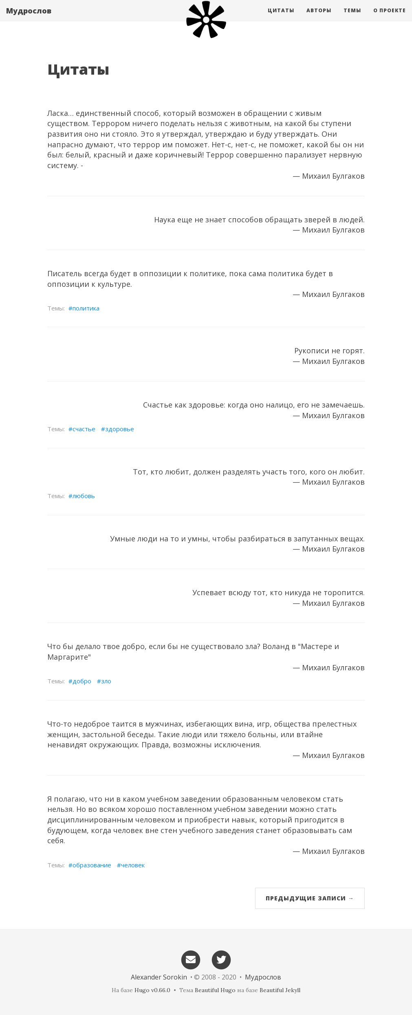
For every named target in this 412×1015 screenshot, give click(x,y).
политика (86, 308)
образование (92, 865)
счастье (84, 429)
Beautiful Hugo (215, 990)
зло (106, 681)
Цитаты (281, 18)
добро (82, 681)
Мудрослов (28, 18)
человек (133, 865)
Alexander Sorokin (159, 977)
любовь (84, 496)
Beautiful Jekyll (280, 990)
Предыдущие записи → (310, 898)
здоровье (119, 429)
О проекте (389, 18)
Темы (352, 18)
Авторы (318, 18)
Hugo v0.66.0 (152, 990)
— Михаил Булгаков (329, 176)
